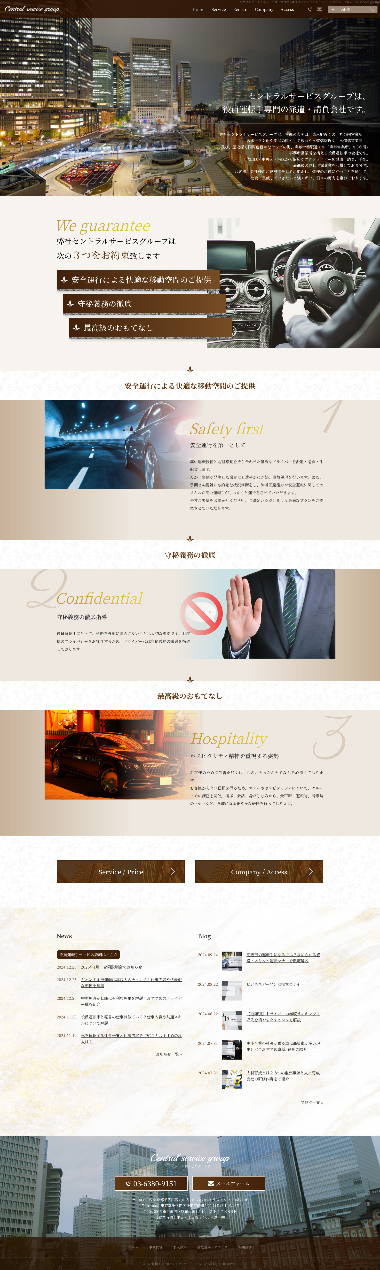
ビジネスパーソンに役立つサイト (275, 984)
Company (264, 9)
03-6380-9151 (151, 1183)
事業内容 (156, 1247)
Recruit (240, 9)
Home (198, 9)
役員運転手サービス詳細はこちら (88, 954)
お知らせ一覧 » (169, 1054)
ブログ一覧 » (312, 1102)
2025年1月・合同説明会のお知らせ (111, 967)
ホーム (133, 1247)
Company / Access (259, 871)
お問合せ (245, 1247)
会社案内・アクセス (212, 1247)
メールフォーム (229, 1183)
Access (287, 9)
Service (219, 9)
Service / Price (121, 871)
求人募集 (180, 1247)
